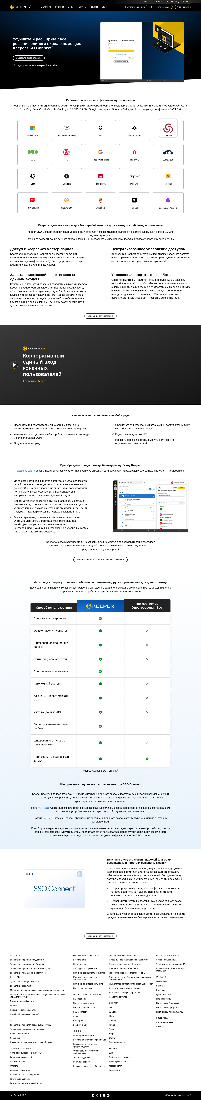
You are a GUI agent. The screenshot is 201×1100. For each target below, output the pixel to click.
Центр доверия (80, 1043)
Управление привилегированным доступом (30, 1047)
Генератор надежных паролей (123, 1047)
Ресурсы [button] (94, 8)
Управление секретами (21, 1064)
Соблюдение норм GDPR (85, 1047)
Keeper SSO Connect (25, 471)
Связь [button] (105, 8)
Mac (111, 1086)
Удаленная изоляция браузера (24, 1060)
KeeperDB (15, 1056)
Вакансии (160, 1064)
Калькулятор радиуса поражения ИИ (126, 1071)
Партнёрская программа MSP (170, 1090)
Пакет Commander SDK (84, 1086)
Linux (111, 1094)
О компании (161, 1060)
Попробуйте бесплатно (160, 8)
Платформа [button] (45, 8)
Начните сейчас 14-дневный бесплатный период (100, 560)
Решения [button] (59, 8)
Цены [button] (70, 8)
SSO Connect (80, 1090)
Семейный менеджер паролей (24, 1093)
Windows (113, 1090)
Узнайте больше (91, 836)
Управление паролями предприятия (27, 1038)
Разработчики (79, 1077)
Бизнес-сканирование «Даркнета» (125, 1043)
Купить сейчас (183, 8)
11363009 (55, 808)
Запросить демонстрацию (28, 59)
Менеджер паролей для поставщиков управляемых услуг (37, 1069)
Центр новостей (163, 1073)
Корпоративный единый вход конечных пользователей (43, 366)
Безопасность (79, 1038)
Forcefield (14, 1084)
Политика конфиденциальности (88, 1062)
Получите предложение (135, 8)
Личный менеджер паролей (23, 1088)
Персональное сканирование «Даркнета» (129, 1038)
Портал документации (83, 1081)
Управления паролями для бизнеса (27, 1043)
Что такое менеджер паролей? (170, 1043)
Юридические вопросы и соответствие (85, 1057)
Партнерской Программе (168, 1081)
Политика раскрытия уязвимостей (89, 1051)
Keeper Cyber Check (118, 1075)
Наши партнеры (163, 1077)
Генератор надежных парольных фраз (127, 1051)
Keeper (20, 8)
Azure (76, 1094)
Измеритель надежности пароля (124, 1067)
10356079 (47, 819)
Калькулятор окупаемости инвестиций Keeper (131, 1062)
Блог (146, 2)
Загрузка (81, 8)
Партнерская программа (167, 1086)
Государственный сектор (22, 1080)
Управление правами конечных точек (28, 1051)
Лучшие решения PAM (166, 1038)
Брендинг (160, 1068)
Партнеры (157, 2)
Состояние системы (82, 1067)
